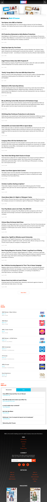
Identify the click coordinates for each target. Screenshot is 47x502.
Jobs (23, 389)
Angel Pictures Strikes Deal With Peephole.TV (15, 61)
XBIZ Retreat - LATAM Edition (9, 338)
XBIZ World (12, 477)
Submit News (24, 439)
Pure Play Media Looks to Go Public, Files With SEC (16, 209)
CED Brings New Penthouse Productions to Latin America (18, 114)
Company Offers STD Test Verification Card (14, 141)
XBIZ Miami (5, 321)
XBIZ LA (35, 472)
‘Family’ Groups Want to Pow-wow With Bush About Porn (18, 72)
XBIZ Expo (35, 479)
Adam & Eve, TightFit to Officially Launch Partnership (17, 237)
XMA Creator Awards (7, 329)
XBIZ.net (3, 385)
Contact (23, 444)
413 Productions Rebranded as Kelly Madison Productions (18, 34)
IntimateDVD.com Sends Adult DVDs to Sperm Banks (17, 126)
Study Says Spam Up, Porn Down (11, 47)
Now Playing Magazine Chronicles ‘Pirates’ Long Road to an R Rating (22, 250)
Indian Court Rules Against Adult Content (14, 171)
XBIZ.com (12, 472)
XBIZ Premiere (12, 479)
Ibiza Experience (6, 373)
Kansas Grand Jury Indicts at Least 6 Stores (14, 280)
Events (3, 307)
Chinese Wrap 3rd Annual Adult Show (12, 222)
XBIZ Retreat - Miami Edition (9, 312)
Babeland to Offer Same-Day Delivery (13, 86)
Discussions (9, 389)
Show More (23, 292)
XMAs (35, 481)
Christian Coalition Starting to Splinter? (13, 184)
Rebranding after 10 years (9, 423)
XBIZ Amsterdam (6, 347)
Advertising (23, 441)
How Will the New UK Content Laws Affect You (15, 399)
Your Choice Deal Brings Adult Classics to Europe (16, 156)
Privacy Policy (23, 448)
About (23, 446)
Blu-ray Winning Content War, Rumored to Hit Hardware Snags (20, 101)
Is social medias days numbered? (11, 405)
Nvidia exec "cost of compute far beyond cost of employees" (18, 417)
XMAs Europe (5, 364)
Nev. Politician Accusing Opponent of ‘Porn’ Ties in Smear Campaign (22, 265)
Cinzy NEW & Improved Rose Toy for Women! (14, 394)
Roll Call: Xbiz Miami (8, 411)
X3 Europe (4, 356)
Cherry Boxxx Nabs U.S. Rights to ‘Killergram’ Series (17, 197)
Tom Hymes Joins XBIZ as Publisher (12, 22)
